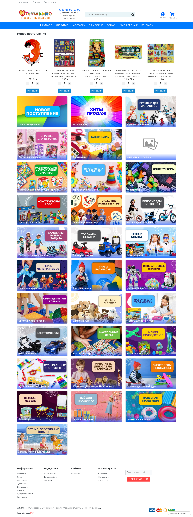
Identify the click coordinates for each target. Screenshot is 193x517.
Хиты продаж (129, 25)
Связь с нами (50, 2)
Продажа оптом (25, 494)
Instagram (103, 480)
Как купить (62, 25)
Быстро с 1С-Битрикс (178, 513)
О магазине (96, 25)
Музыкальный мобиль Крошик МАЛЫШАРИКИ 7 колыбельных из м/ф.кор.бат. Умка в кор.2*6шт (128, 73)
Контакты (147, 25)
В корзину (32, 91)
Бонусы (112, 25)
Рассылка (75, 474)
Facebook (102, 474)
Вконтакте (103, 477)
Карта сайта (50, 477)
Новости (21, 474)
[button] (46, 25)
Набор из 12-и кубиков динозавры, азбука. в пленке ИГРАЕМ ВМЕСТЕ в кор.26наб (160, 73)
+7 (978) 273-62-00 (69, 9)
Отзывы (36, 2)
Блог (19, 477)
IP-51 (32, 513)
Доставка (24, 2)
